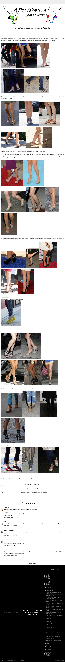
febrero (48, 650)
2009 (47, 653)
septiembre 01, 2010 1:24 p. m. (10, 545)
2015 (47, 578)
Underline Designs (60, 660)
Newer (3, 497)
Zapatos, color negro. (50, 595)
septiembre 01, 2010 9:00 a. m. (11, 517)
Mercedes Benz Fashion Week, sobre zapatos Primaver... (54, 627)
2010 (47, 584)
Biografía (16, 612)
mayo (47, 646)
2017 (47, 576)
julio (47, 643)
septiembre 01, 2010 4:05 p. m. (11, 555)
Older (61, 497)
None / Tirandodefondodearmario (11, 540)
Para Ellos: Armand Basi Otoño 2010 (53, 632)
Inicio (32, 497)
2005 (47, 658)
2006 (47, 656)
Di (4, 521)
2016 (47, 577)
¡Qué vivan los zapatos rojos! (52, 634)
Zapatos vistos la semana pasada (53, 640)
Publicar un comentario (8, 558)
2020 (47, 573)
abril (47, 647)
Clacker (5, 507)
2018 (47, 575)
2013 (47, 581)
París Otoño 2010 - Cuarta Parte (53, 629)
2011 (46, 583)
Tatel (5, 549)
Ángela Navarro (7, 530)
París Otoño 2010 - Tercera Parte (53, 636)
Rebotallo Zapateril (50, 638)
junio (47, 645)
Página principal (7, 612)
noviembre (48, 587)
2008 (47, 654)
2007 (47, 655)
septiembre (49, 590)
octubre (48, 588)
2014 (47, 580)
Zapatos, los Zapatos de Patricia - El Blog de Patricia (32, 612)
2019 (47, 574)
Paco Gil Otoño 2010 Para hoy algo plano (54, 615)
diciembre (48, 586)
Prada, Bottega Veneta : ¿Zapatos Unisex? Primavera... (53, 598)
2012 (47, 582)
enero (47, 652)
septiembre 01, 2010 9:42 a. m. (10, 525)
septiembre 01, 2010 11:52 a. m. (10, 535)
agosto (48, 642)
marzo (47, 649)
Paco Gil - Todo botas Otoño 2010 (53, 631)
